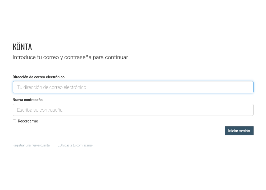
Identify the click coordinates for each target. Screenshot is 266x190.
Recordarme (25, 121)
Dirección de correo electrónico (39, 77)
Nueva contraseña (28, 100)
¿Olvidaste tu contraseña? (75, 145)
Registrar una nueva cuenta (31, 145)
